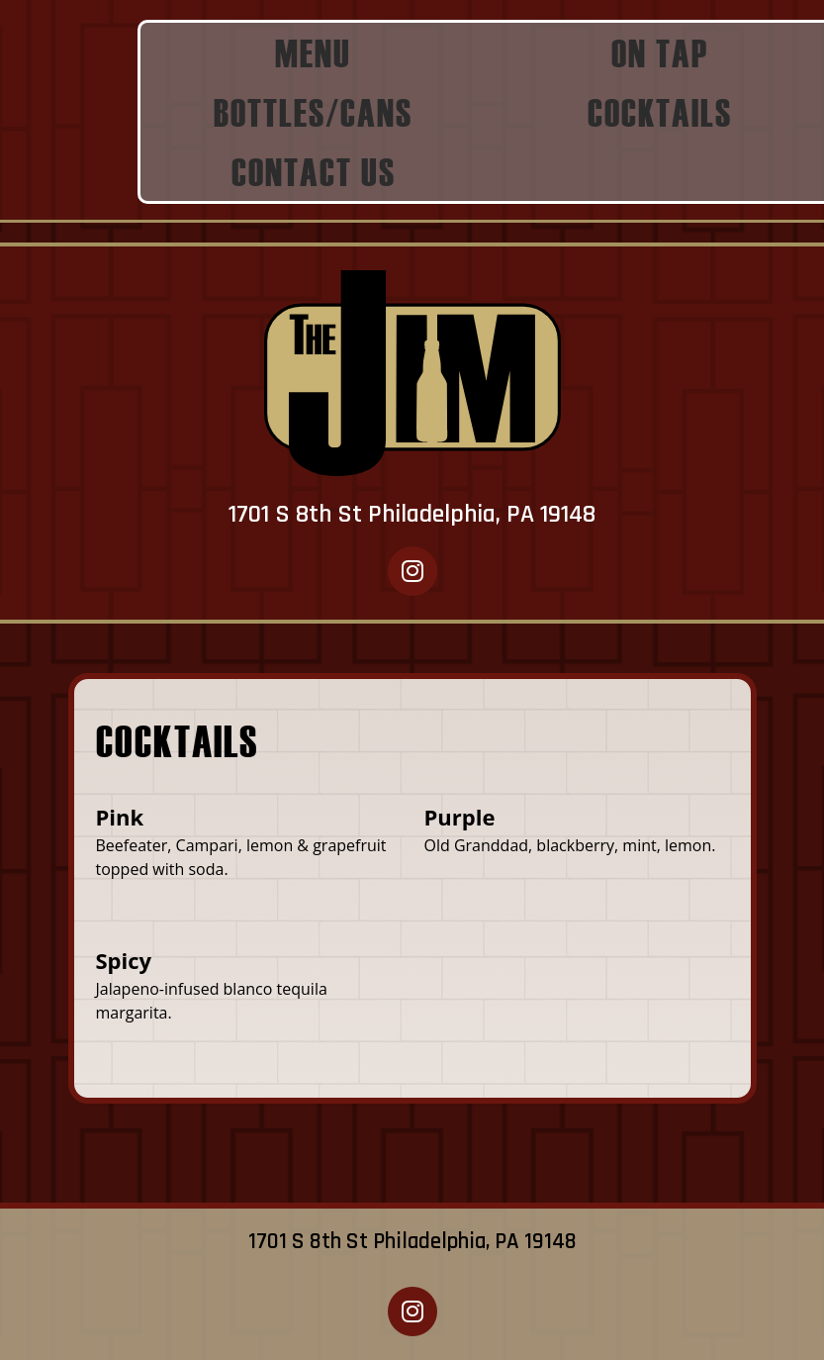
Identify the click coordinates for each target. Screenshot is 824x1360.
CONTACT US (313, 170)
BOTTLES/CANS (313, 111)
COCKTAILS (660, 111)
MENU (313, 52)
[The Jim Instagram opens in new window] (412, 570)
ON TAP (659, 52)
